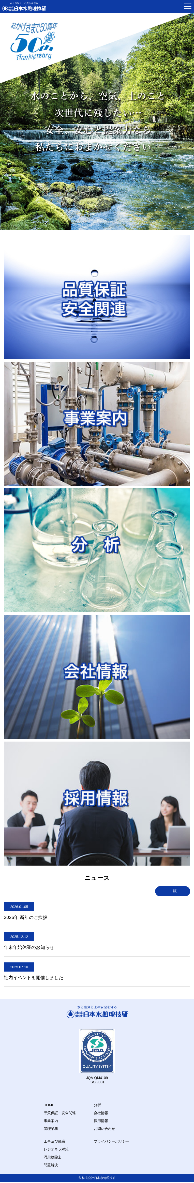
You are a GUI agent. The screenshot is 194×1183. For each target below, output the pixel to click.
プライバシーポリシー (111, 1141)
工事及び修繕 (54, 1141)
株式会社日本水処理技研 (98, 1178)
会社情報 (101, 1113)
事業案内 (51, 1121)
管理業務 (51, 1129)
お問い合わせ (104, 1129)
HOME (49, 1105)
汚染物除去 (53, 1157)
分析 (97, 1105)
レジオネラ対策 (56, 1149)
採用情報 (101, 1121)
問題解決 (51, 1165)
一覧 (173, 891)
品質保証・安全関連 (60, 1113)
